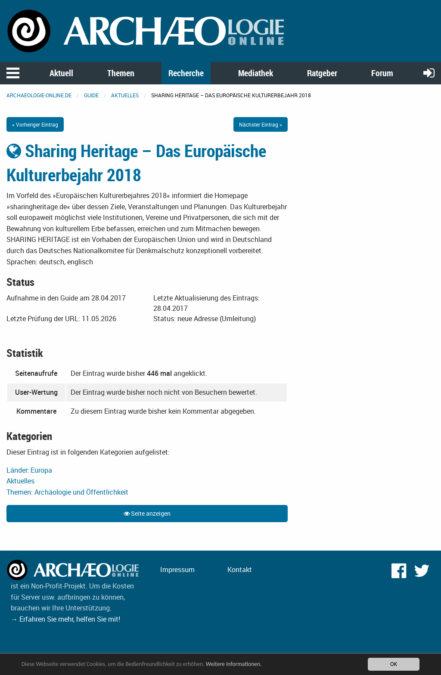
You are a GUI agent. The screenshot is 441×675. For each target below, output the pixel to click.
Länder (16, 470)
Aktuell (61, 73)
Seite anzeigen (147, 513)
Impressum (177, 569)
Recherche (186, 73)
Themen (120, 73)
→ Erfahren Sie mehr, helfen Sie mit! (65, 619)
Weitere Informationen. (234, 664)
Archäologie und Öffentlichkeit (81, 492)
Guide (91, 95)
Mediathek (255, 73)
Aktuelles (125, 95)
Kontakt (239, 569)
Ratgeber (322, 73)
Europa (41, 470)
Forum (382, 73)
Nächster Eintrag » (260, 124)
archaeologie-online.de (38, 95)
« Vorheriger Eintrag (35, 124)
